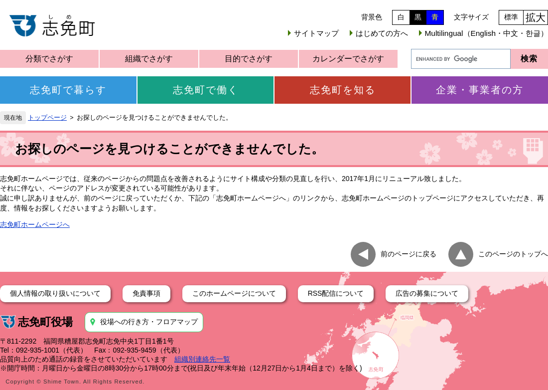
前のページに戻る (408, 254)
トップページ (47, 117)
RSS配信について (336, 293)
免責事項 (146, 293)
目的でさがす (249, 58)
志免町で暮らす (68, 89)
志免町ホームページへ (35, 224)
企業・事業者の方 (480, 89)
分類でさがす (49, 58)
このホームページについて (234, 293)
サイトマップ (316, 33)
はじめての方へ (382, 33)
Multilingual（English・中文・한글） (486, 33)
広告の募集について (427, 293)
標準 (511, 17)
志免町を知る (343, 89)
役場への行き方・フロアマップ (149, 322)
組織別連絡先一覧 (202, 359)
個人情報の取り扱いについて (55, 293)
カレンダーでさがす (348, 58)
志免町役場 (45, 322)
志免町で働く (206, 89)
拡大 (536, 17)
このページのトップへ (513, 254)
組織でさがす (149, 58)
